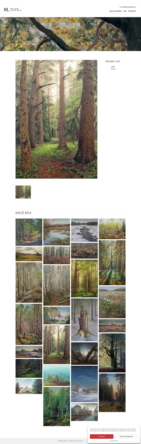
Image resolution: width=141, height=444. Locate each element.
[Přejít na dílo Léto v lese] (29, 324)
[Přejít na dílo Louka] (112, 302)
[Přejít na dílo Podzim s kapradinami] (29, 282)
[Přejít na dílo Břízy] (56, 285)
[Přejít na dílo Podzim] (56, 255)
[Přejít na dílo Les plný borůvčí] (84, 278)
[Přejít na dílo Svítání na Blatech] (84, 353)
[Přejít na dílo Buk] (112, 353)
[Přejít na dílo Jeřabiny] (112, 262)
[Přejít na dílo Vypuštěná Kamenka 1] (29, 352)
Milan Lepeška (115, 11)
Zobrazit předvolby (126, 436)
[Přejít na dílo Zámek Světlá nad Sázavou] (29, 386)
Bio (125, 11)
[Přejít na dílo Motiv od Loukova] (29, 232)
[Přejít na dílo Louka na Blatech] (29, 254)
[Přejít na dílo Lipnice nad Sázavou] (84, 412)
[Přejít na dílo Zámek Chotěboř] (56, 315)
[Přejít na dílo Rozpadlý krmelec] (29, 368)
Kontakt (132, 11)
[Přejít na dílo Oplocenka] (112, 228)
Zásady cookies (114, 441)
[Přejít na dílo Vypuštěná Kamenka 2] (112, 325)
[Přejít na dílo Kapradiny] (84, 250)
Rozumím (102, 436)
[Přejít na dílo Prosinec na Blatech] (56, 232)
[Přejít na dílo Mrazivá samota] (84, 384)
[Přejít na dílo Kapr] (56, 375)
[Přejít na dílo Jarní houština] (56, 406)
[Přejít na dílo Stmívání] (112, 392)
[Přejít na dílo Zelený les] (56, 344)
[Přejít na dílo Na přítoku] (84, 230)
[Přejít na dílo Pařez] (84, 319)
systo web (80, 441)
